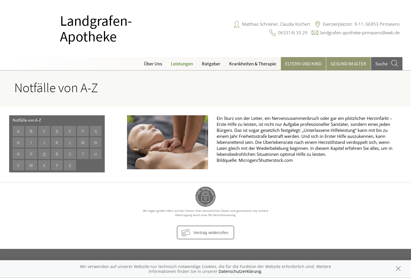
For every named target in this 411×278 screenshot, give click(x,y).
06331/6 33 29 (292, 32)
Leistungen (182, 64)
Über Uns (153, 64)
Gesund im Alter (348, 64)
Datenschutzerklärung (240, 271)
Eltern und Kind (303, 64)
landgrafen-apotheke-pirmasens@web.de (360, 32)
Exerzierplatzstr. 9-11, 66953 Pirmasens (361, 24)
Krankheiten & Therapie (252, 64)
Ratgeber (211, 64)
